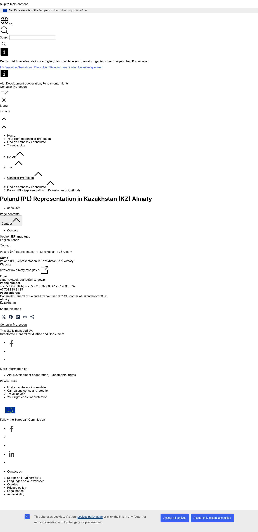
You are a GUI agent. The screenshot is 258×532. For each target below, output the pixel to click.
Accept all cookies (174, 517)
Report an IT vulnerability (24, 488)
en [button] (6, 34)
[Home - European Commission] (26, 19)
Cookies (12, 494)
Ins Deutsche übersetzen (16, 77)
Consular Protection (20, 188)
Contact (12, 240)
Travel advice (16, 155)
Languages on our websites (25, 491)
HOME (11, 167)
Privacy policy (16, 497)
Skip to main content (14, 4)
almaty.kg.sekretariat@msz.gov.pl (23, 290)
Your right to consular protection (29, 149)
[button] (3, 327)
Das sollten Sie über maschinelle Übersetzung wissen (68, 77)
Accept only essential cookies (212, 517)
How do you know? (74, 10)
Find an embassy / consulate (26, 152)
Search (4, 47)
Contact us (14, 481)
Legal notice (15, 501)
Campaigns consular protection (28, 400)
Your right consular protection (27, 407)
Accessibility (15, 504)
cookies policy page (90, 516)
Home (11, 145)
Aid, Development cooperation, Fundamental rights (34, 93)
